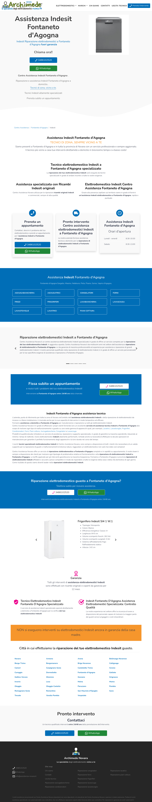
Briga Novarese (84, 663)
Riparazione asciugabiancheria (57, 783)
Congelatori (61, 431)
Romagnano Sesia (22, 691)
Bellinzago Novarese (118, 658)
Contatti (105, 5)
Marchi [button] (82, 5)
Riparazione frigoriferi (86, 779)
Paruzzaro (82, 686)
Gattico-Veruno (21, 677)
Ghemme (50, 677)
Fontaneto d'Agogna (39, 127)
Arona (80, 658)
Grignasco (113, 677)
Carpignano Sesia (53, 668)
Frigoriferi (126, 428)
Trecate (18, 695)
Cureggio (18, 672)
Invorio (18, 681)
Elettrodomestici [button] (65, 5)
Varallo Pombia (52, 695)
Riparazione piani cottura (120, 775)
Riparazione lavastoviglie (88, 787)
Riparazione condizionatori (55, 787)
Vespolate (82, 695)
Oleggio (18, 686)
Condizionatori (18, 431)
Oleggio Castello (53, 686)
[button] (15, 348)
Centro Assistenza (21, 127)
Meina (80, 681)
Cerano (112, 668)
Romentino (51, 691)
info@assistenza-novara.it (24, 776)
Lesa (48, 681)
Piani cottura (35, 431)
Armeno (49, 658)
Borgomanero (52, 663)
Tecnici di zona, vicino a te (43, 87)
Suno (111, 691)
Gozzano (81, 677)
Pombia (112, 686)
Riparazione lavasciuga (87, 783)
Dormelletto (51, 672)
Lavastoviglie (116, 428)
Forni (27, 431)
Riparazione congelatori (87, 770)
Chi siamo (94, 5)
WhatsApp (43, 68)
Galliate (112, 672)
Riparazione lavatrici (118, 770)
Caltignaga (114, 663)
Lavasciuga (71, 431)
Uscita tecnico (119, 5)
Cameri (18, 668)
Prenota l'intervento (139, 5)
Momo (112, 681)
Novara (18, 658)
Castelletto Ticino (85, 668)
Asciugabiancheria (47, 431)
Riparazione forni (84, 775)
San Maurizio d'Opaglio (88, 691)
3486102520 (43, 60)
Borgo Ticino (20, 663)
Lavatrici (106, 428)
